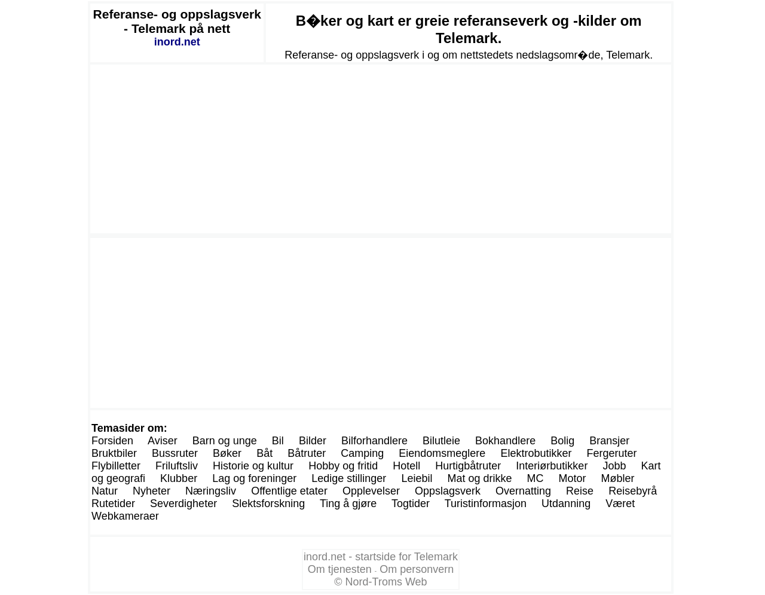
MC (535, 478)
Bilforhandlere (374, 441)
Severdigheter (183, 503)
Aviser (163, 441)
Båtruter (306, 453)
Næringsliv (210, 491)
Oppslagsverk (448, 491)
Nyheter (151, 491)
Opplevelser (371, 491)
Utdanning (565, 503)
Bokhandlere (505, 441)
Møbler (618, 478)
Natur (104, 491)
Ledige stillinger (348, 478)
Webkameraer (125, 516)
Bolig (562, 441)
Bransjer (609, 441)
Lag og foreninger (254, 478)
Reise (579, 491)
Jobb (614, 466)
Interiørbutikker (551, 466)
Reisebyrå (632, 491)
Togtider (410, 503)
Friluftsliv (176, 466)
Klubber (178, 478)
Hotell (406, 466)
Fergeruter (611, 453)
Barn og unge (224, 441)
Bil (278, 441)
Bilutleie (441, 441)
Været (620, 503)
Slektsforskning (268, 503)
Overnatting (523, 491)
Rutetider (113, 503)
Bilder (312, 441)
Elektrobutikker (535, 453)
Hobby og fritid (343, 466)
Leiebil (416, 478)
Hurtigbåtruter (468, 466)
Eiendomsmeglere (442, 453)
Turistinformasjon (486, 503)
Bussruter (175, 453)
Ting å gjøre (348, 503)
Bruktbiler (114, 453)
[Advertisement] (381, 149)
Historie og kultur (253, 466)
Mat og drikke (479, 478)
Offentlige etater (289, 491)
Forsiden (112, 441)
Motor (572, 478)
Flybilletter (115, 466)
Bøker (227, 453)
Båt (264, 453)
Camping (362, 453)
